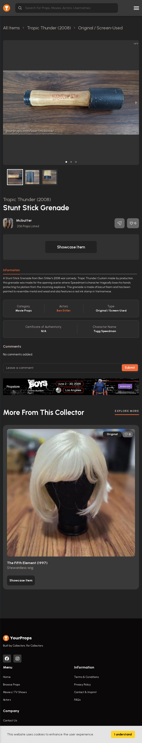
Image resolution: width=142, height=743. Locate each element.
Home (7, 677)
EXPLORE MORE (127, 411)
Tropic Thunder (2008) (27, 199)
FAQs (77, 699)
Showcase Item (71, 247)
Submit (130, 367)
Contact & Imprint (85, 692)
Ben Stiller (64, 310)
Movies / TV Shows (15, 692)
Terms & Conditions (86, 677)
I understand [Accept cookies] (123, 734)
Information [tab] (11, 270)
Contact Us (10, 720)
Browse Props (11, 684)
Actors (7, 699)
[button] (66, 162)
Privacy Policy (82, 684)
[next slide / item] (136, 102)
